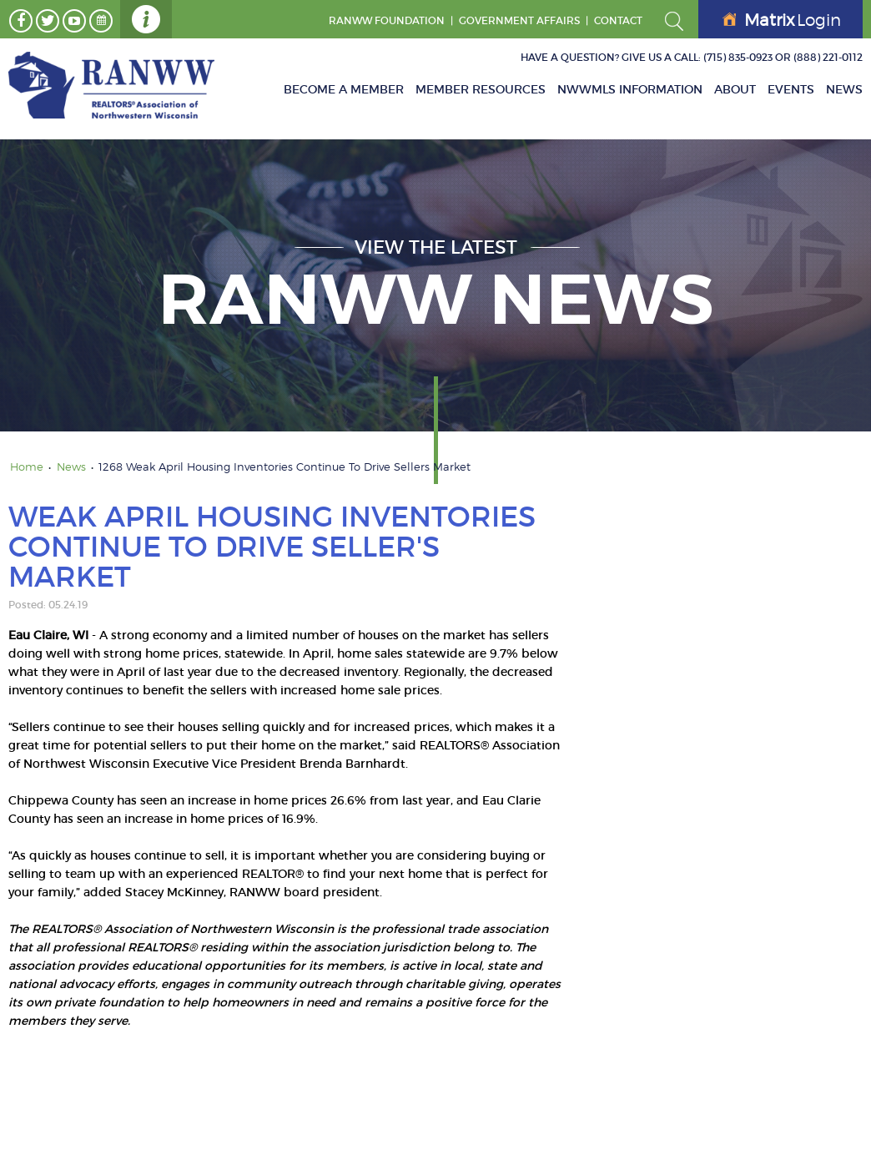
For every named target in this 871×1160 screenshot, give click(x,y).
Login (781, 20)
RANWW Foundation (387, 20)
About (735, 89)
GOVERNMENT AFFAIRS (519, 20)
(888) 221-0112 (828, 57)
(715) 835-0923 (738, 57)
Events (791, 89)
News (844, 89)
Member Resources (480, 89)
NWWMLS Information (629, 89)
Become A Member (344, 89)
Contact (618, 20)
